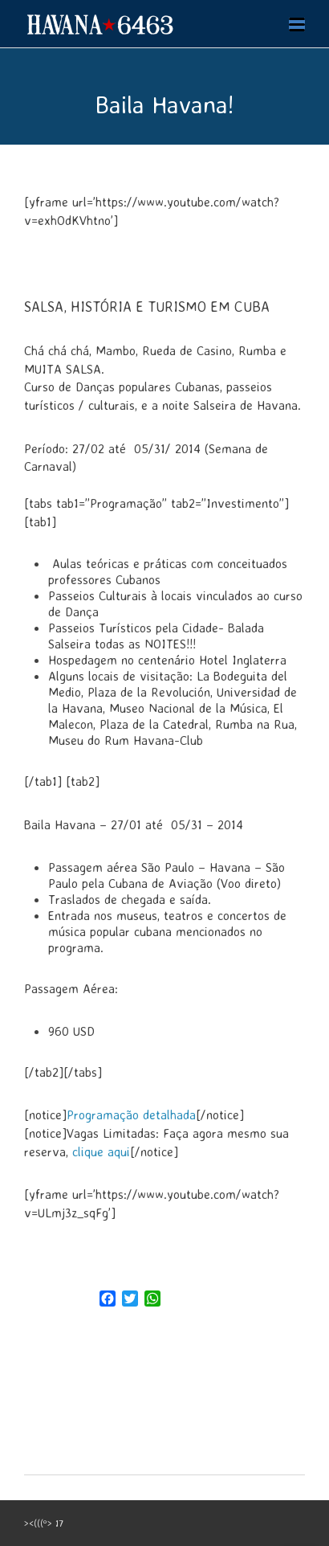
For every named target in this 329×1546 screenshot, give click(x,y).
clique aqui (99, 1151)
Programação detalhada (131, 1114)
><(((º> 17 (43, 1523)
